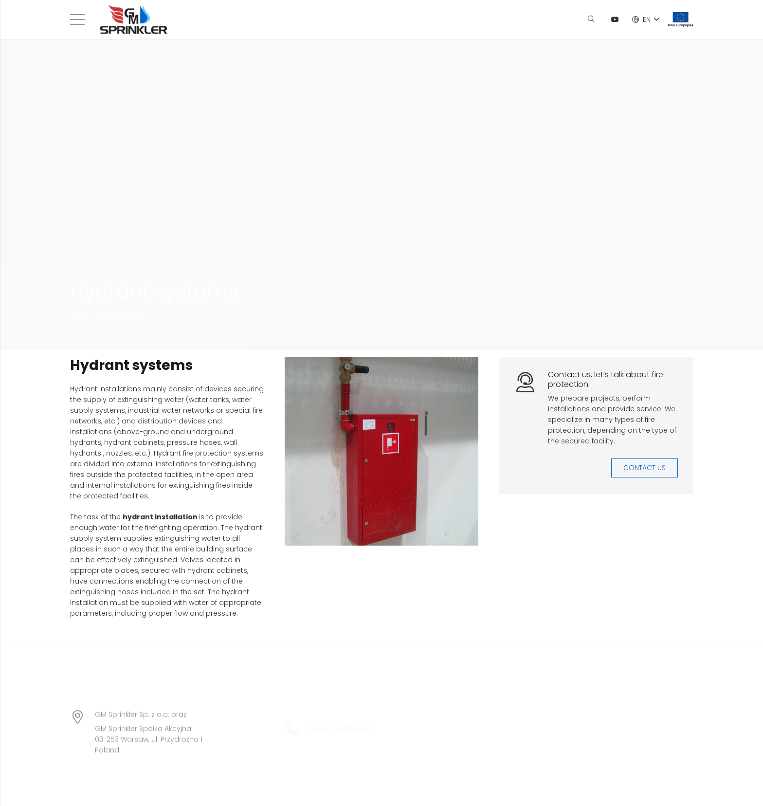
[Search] (591, 19)
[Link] (133, 19)
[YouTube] (615, 19)
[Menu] (77, 19)
